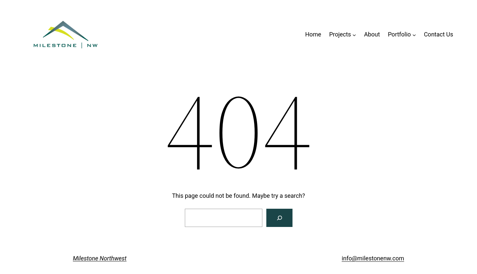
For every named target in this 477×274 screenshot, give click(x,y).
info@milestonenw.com (373, 258)
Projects (340, 34)
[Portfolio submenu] (414, 34)
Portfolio (399, 34)
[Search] (279, 218)
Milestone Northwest (100, 258)
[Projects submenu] (354, 34)
